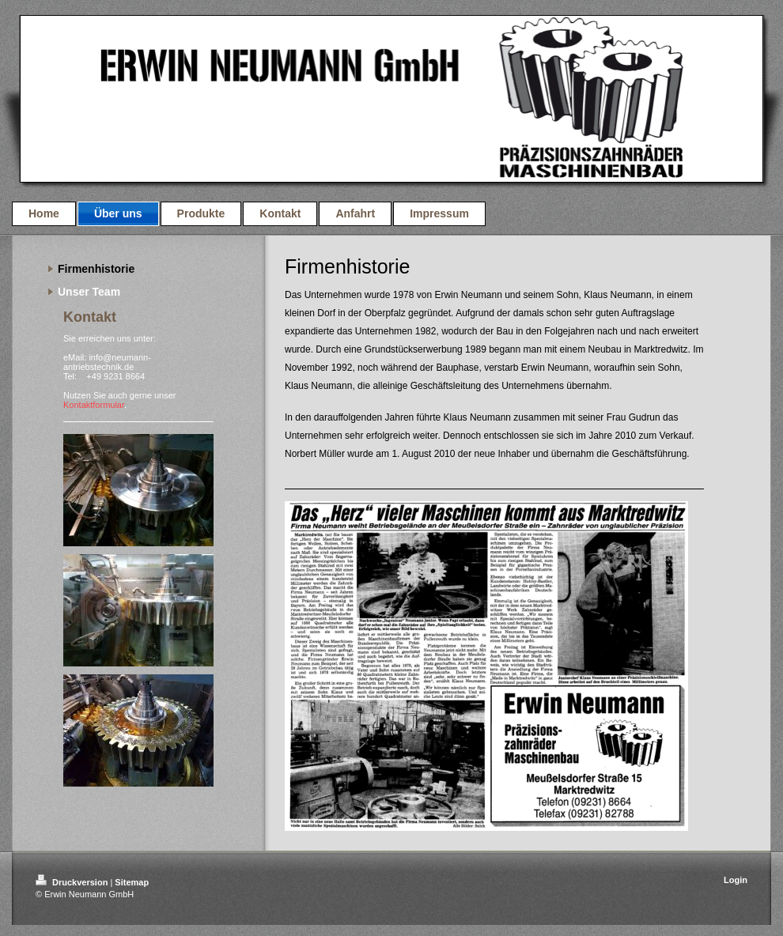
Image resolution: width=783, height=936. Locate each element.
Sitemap (132, 882)
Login (735, 880)
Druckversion (73, 882)
